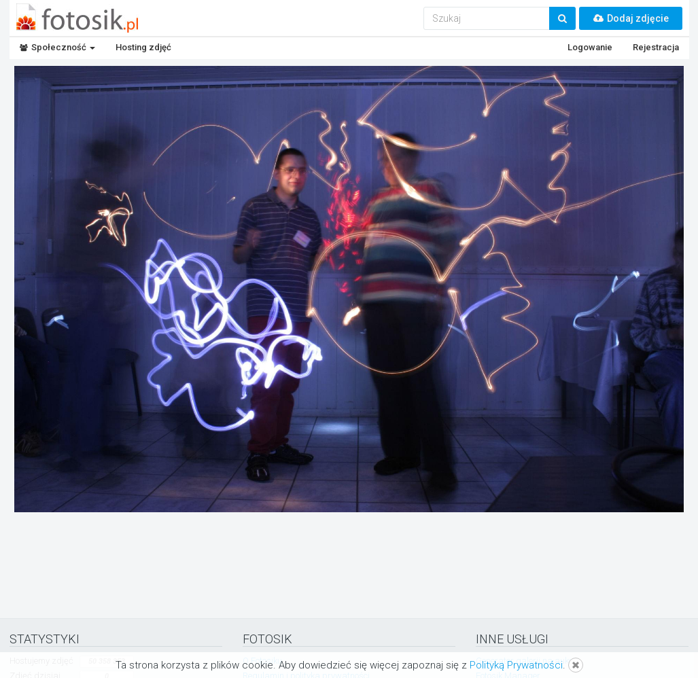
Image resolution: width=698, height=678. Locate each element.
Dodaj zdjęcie (631, 18)
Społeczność (57, 47)
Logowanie (590, 47)
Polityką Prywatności (516, 665)
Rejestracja (656, 47)
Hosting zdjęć (143, 47)
